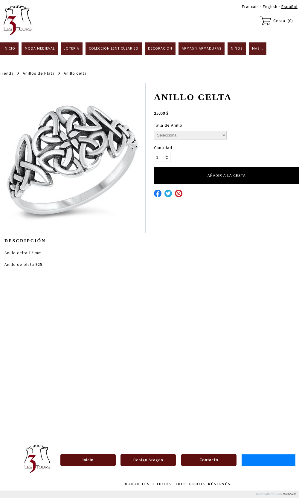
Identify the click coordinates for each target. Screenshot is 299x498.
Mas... (257, 48)
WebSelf (289, 494)
